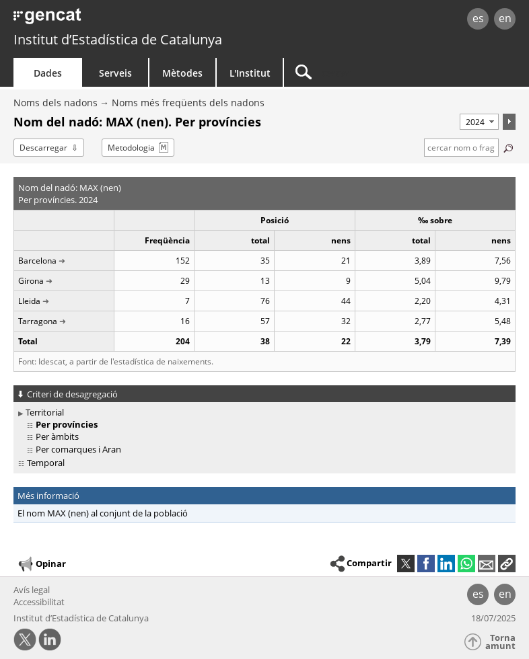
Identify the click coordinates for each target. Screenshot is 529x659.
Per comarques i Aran (78, 449)
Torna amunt (500, 641)
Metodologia (131, 147)
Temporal (46, 463)
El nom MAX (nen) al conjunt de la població (102, 513)
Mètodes (182, 73)
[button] (507, 563)
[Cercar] (368, 72)
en (505, 18)
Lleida (29, 301)
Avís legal (31, 590)
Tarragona (37, 321)
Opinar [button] (41, 564)
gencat (113, 20)
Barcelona (37, 260)
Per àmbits (57, 436)
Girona (31, 280)
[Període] (479, 122)
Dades (48, 73)
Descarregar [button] (43, 147)
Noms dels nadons (55, 102)
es (478, 18)
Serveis (115, 73)
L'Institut (250, 73)
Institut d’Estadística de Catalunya (117, 39)
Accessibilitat (39, 602)
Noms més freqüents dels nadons (188, 102)
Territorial (45, 412)
